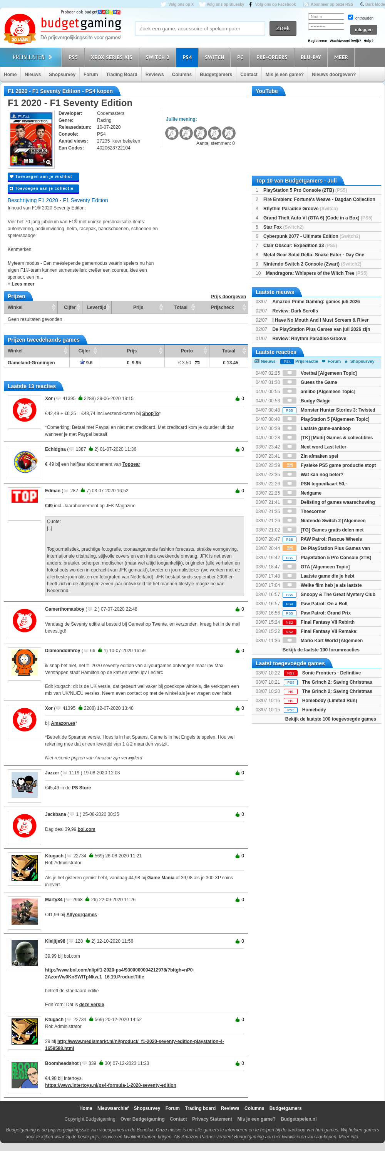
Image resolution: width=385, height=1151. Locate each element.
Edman (52, 490)
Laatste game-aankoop (317, 428)
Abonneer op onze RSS (332, 4)
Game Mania (161, 877)
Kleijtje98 (55, 941)
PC (241, 57)
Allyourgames (81, 914)
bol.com (86, 829)
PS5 (74, 57)
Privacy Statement (212, 1119)
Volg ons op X (181, 4)
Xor (49, 398)
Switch (215, 57)
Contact (249, 74)
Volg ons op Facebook (275, 4)
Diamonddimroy (62, 650)
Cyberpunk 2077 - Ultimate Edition (311, 236)
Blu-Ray (312, 57)
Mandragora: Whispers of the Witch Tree (317, 273)
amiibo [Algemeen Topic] (319, 391)
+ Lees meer (21, 284)
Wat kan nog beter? (313, 474)
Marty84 (53, 899)
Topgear (131, 464)
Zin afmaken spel (310, 456)
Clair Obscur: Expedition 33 (300, 245)
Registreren (317, 41)
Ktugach (54, 856)
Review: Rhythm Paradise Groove (309, 338)
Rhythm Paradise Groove (300, 208)
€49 (49, 505)
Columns (182, 74)
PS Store (81, 788)
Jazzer (52, 773)
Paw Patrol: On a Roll (315, 603)
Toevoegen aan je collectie (42, 188)
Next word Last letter (314, 447)
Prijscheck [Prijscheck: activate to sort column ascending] (222, 307)
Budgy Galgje (307, 401)
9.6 (86, 362)
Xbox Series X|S (113, 57)
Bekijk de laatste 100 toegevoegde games (330, 719)
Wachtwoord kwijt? (345, 41)
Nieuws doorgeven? (334, 74)
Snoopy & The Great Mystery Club (329, 594)
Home (10, 74)
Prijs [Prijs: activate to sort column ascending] (138, 307)
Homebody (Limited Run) (329, 700)
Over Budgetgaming (143, 1119)
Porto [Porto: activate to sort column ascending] (187, 351)
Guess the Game (310, 382)
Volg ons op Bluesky (225, 4)
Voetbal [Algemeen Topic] (320, 373)
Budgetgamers (216, 74)
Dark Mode (375, 4)
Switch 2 (159, 57)
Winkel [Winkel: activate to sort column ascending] (15, 307)
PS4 (188, 57)
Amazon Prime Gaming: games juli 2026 (316, 301)
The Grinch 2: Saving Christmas (337, 682)
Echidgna (55, 449)
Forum (91, 74)
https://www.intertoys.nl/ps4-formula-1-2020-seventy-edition (110, 1085)
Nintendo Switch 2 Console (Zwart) (312, 264)
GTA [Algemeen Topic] (316, 567)
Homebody (314, 710)
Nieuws (33, 74)
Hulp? (368, 41)
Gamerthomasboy (64, 609)
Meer (342, 57)
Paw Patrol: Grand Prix (317, 613)
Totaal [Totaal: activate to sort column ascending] (180, 307)
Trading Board (121, 74)
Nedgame (302, 493)
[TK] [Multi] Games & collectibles (328, 437)
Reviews (155, 74)
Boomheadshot (62, 1063)
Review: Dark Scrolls (295, 311)
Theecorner (304, 511)
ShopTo (150, 413)
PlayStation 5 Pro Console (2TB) (305, 190)
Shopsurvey (62, 74)
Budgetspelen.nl (298, 1119)
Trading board (200, 1108)
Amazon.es (63, 723)
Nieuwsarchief (113, 1108)
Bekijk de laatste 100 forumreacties (321, 650)
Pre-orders (273, 57)
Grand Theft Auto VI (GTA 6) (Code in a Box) (318, 218)
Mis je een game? (285, 74)
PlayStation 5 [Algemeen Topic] (326, 419)
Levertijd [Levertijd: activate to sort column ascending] (96, 307)
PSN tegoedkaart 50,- (315, 484)
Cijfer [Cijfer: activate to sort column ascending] (70, 307)
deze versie (91, 1004)
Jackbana (55, 814)
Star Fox (283, 227)
